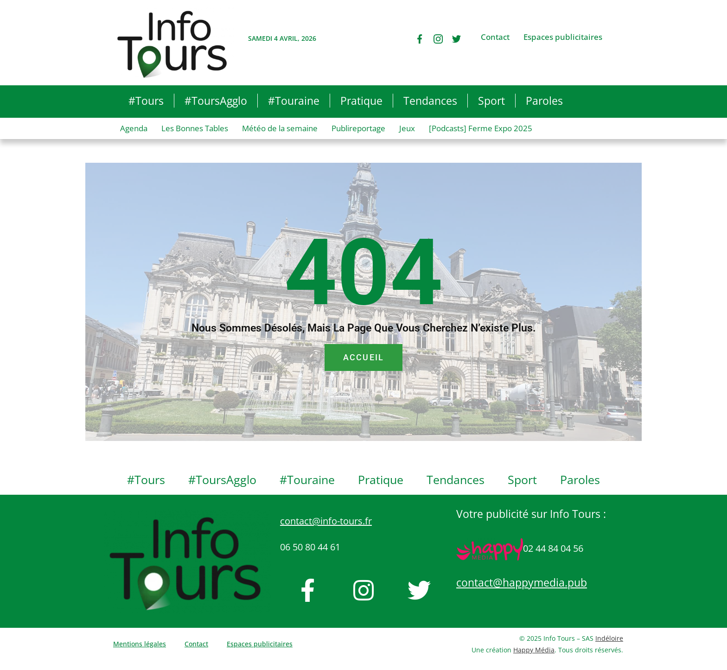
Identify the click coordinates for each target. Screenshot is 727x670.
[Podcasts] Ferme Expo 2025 (480, 128)
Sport (491, 100)
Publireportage (358, 128)
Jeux (407, 128)
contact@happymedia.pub (521, 582)
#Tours (146, 100)
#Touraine (293, 100)
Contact (495, 37)
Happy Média (534, 649)
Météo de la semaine (280, 128)
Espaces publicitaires (562, 37)
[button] (600, 101)
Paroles (544, 100)
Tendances (430, 100)
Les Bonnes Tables (194, 128)
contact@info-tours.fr (326, 521)
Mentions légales (139, 643)
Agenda (133, 128)
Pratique (361, 100)
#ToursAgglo (216, 100)
